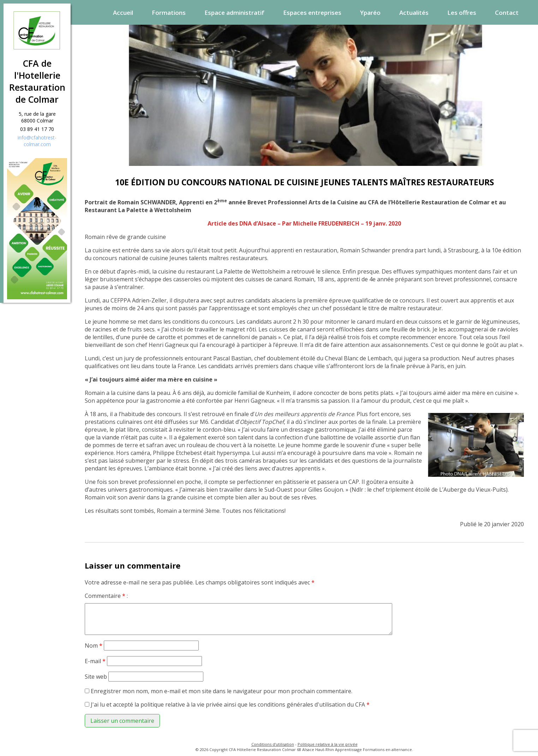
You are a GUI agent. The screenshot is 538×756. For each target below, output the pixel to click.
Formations (169, 12)
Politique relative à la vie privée (328, 744)
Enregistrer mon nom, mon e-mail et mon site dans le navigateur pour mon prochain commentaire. (221, 691)
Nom (93, 645)
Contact (507, 12)
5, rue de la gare (37, 113)
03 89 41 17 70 (37, 129)
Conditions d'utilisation (272, 744)
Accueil (123, 12)
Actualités (414, 12)
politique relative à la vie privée (181, 704)
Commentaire (105, 596)
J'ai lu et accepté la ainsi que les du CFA (230, 704)
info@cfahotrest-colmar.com (37, 141)
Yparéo (370, 12)
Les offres (461, 12)
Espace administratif (234, 12)
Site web (96, 676)
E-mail (95, 661)
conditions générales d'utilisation (302, 704)
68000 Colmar (37, 120)
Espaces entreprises (312, 12)
